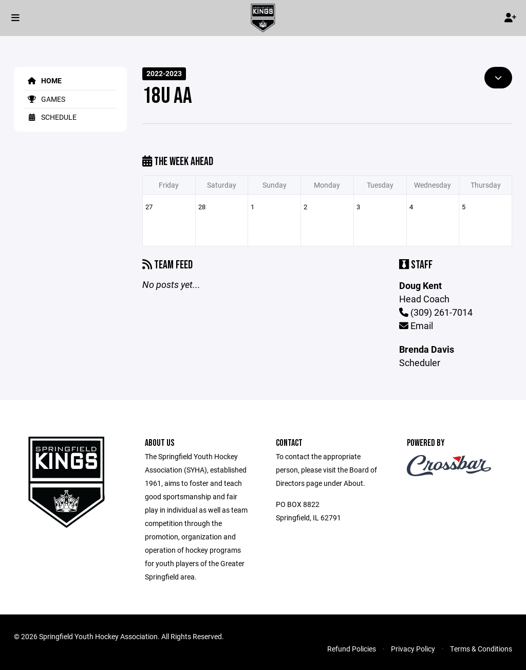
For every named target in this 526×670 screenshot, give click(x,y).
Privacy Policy (413, 649)
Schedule (50, 117)
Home (43, 80)
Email (416, 325)
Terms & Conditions (481, 649)
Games (44, 99)
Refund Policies (351, 649)
